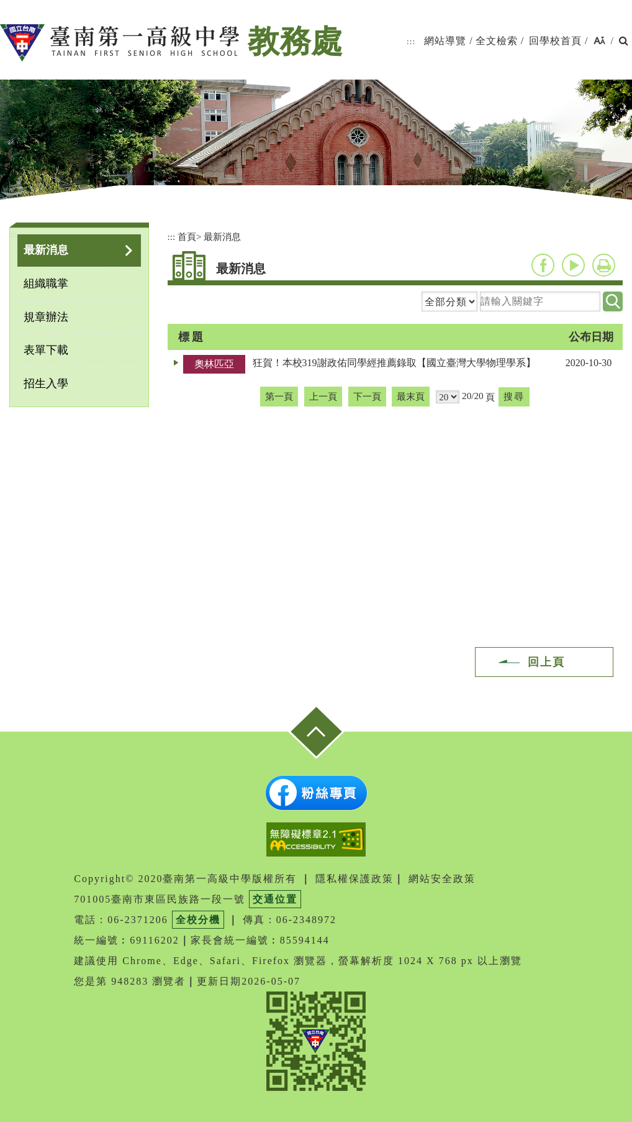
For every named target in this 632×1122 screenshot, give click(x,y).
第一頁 (279, 396)
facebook (542, 265)
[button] (599, 41)
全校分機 (198, 919)
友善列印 (603, 265)
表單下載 (46, 350)
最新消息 (46, 250)
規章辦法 (46, 317)
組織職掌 (46, 283)
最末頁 (411, 396)
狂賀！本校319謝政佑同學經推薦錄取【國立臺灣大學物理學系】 (394, 362)
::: (411, 41)
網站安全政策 (442, 878)
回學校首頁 (555, 40)
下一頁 (367, 396)
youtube (573, 265)
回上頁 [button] (546, 662)
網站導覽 (445, 40)
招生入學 (46, 383)
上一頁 (323, 396)
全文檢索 (497, 40)
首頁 (187, 236)
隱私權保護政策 (354, 878)
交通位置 (275, 899)
